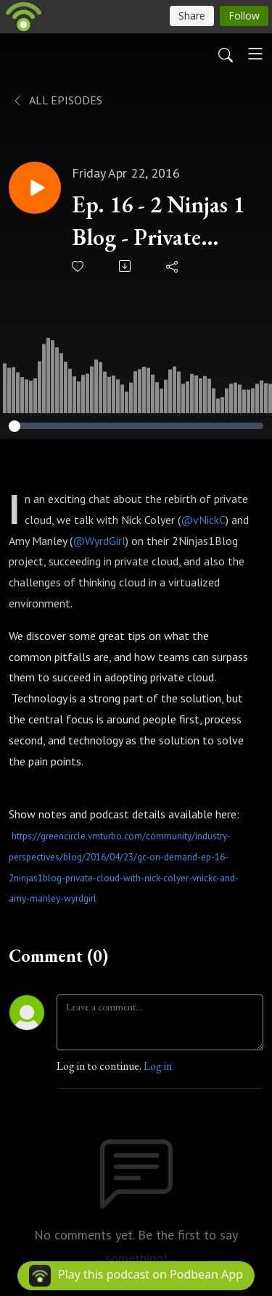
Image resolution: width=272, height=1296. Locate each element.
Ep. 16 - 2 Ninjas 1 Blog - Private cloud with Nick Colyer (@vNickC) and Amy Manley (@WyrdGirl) (159, 221)
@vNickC (203, 519)
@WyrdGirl (99, 540)
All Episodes (57, 100)
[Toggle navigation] (255, 53)
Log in (158, 1065)
